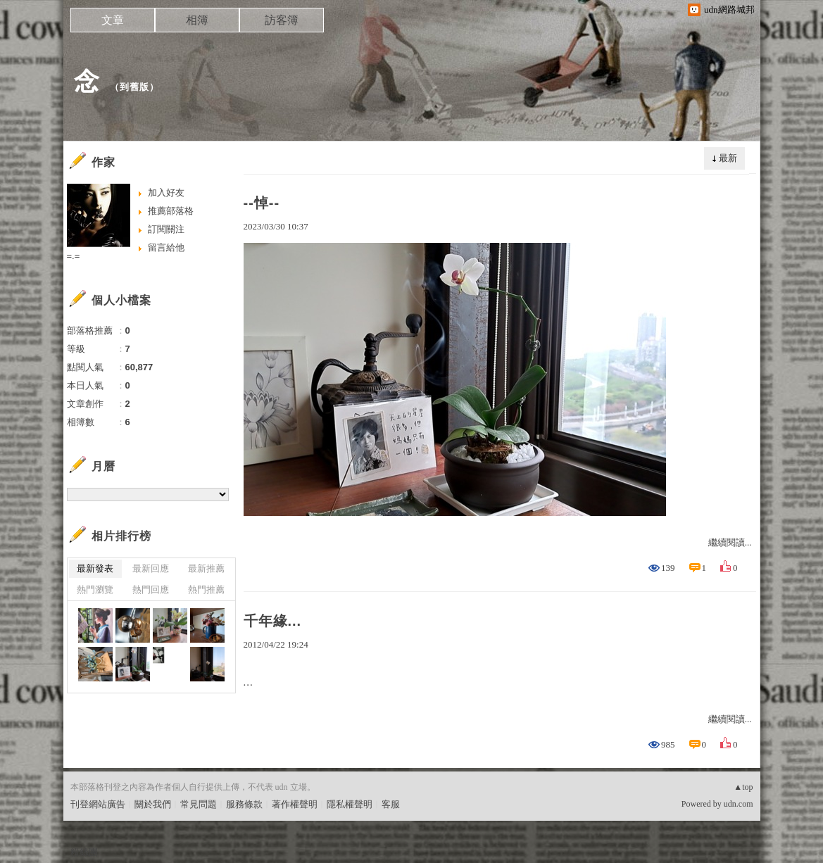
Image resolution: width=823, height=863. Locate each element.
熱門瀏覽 (95, 589)
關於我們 (152, 804)
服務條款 (244, 804)
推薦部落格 (171, 211)
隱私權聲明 (349, 804)
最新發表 (95, 568)
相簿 (197, 20)
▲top (743, 787)
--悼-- (262, 202)
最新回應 (150, 568)
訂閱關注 (166, 229)
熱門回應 (150, 589)
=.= (73, 256)
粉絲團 (84, 852)
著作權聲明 (295, 804)
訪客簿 (282, 20)
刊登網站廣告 (97, 804)
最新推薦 (206, 568)
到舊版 (134, 87)
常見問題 (198, 804)
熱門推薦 (206, 589)
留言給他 (166, 247)
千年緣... (273, 621)
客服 (391, 804)
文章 (112, 20)
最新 (728, 158)
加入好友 (166, 192)
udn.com (738, 804)
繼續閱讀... (730, 542)
